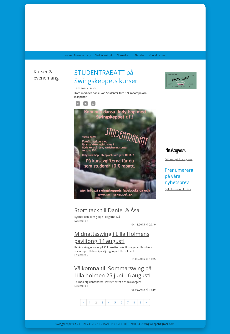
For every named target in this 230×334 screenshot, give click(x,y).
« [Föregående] (83, 302)
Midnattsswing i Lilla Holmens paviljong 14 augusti (111, 237)
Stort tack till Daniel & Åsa (106, 210)
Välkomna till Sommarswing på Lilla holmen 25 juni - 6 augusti (112, 271)
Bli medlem (123, 55)
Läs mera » (81, 220)
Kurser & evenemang (78, 55)
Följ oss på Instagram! (178, 159)
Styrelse (140, 55)
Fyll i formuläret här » (178, 189)
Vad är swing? (103, 55)
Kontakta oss (157, 55)
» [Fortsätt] (146, 302)
